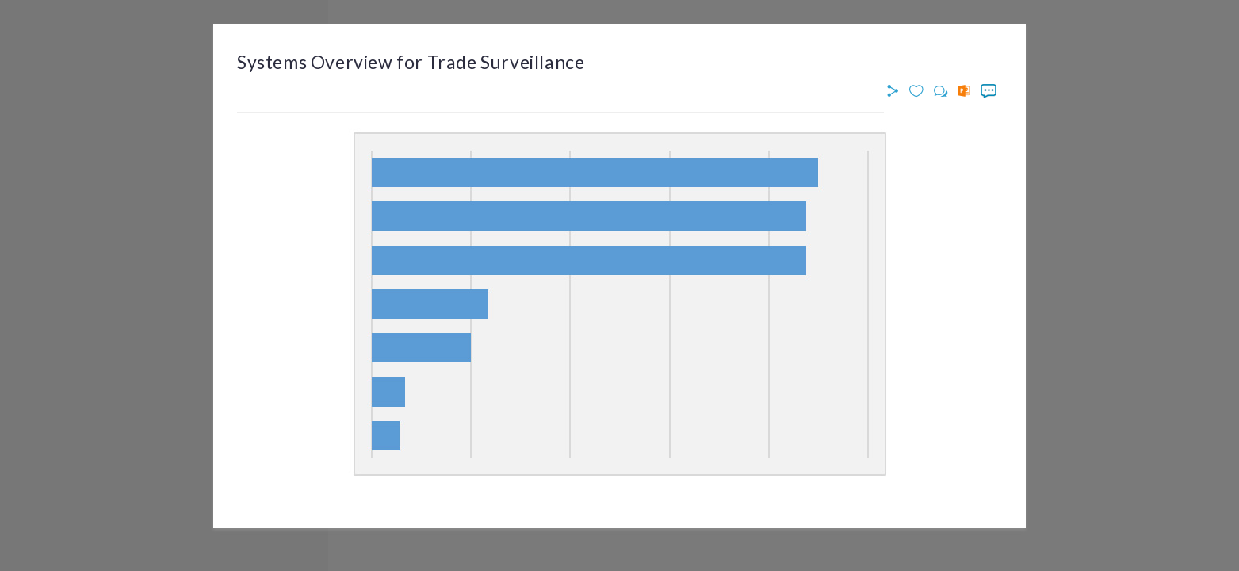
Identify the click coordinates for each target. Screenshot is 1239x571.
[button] (895, 91)
